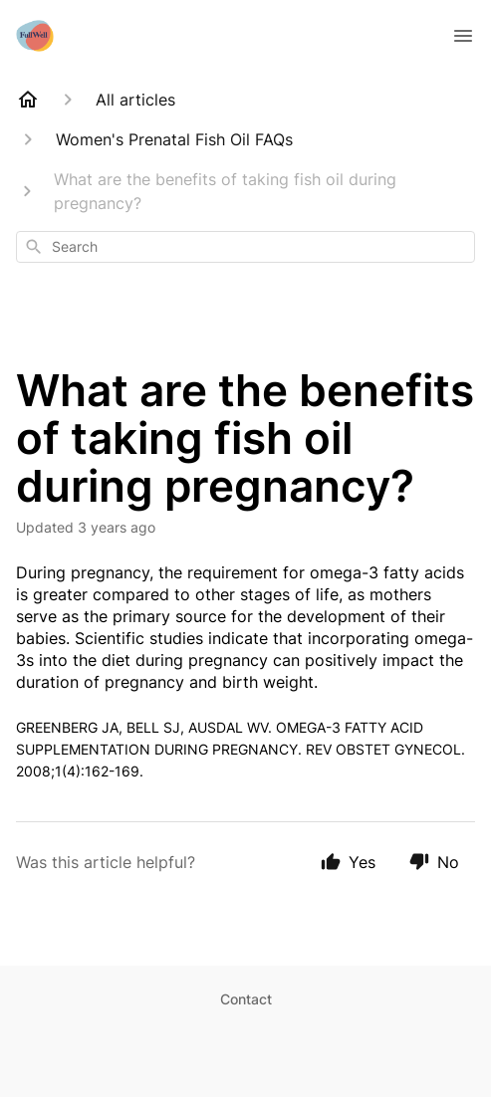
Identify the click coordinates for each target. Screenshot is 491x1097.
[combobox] (245, 247)
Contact (246, 998)
